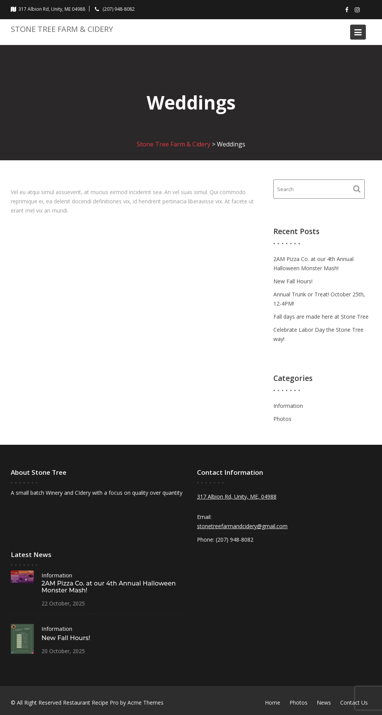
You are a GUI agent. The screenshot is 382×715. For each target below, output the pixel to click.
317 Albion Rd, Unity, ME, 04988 (237, 496)
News (324, 702)
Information (288, 405)
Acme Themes (145, 702)
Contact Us (354, 702)
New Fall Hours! (293, 281)
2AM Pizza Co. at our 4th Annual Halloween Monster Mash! (108, 587)
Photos (282, 418)
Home (272, 702)
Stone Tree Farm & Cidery (62, 29)
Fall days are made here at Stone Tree (321, 316)
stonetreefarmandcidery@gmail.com (243, 525)
